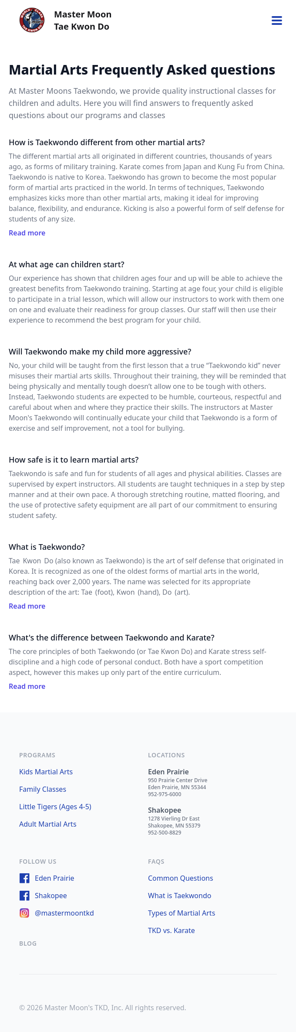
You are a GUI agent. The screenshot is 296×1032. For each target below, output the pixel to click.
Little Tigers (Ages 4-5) (55, 806)
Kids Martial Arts (46, 772)
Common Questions (180, 878)
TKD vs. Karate (171, 930)
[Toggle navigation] (277, 20)
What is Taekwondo (179, 895)
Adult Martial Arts (48, 824)
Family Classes (42, 789)
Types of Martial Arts (181, 913)
